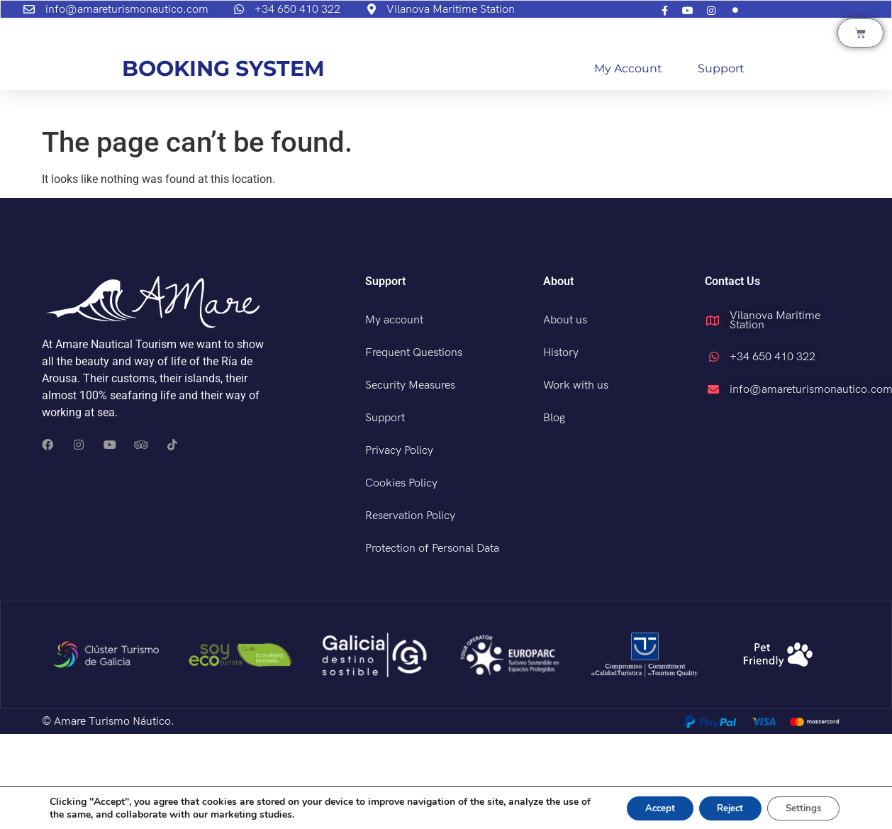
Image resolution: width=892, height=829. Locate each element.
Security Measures (410, 480)
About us (565, 415)
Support (721, 163)
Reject (718, 806)
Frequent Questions (413, 448)
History (561, 448)
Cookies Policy (401, 578)
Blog (554, 513)
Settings (799, 806)
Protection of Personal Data (432, 643)
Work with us (575, 480)
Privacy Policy (399, 545)
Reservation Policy (410, 611)
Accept (640, 806)
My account (628, 163)
